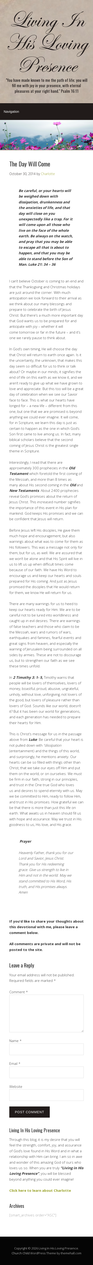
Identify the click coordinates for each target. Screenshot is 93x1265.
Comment (18, 992)
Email (14, 1063)
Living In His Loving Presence (47, 43)
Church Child (21, 1253)
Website (15, 1086)
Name (15, 1040)
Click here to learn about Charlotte (40, 1190)
